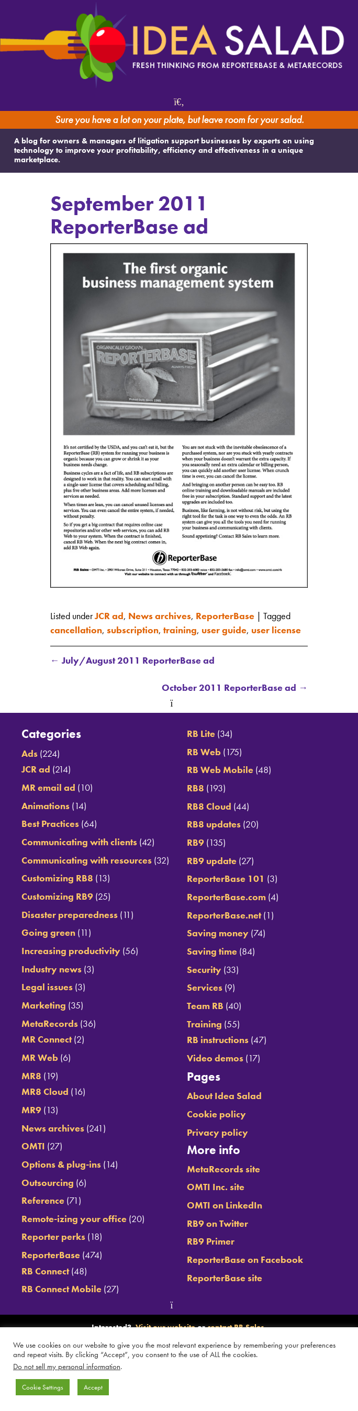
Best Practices (50, 824)
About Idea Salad (224, 1096)
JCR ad (109, 616)
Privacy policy (217, 1132)
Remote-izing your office (74, 1219)
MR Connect (46, 1039)
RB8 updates (214, 824)
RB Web (204, 752)
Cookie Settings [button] (42, 1387)
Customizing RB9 (57, 896)
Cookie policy (216, 1114)
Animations (45, 806)
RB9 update (212, 861)
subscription (133, 630)
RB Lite (201, 734)
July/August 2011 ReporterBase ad (132, 660)
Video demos (215, 1058)
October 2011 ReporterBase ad (235, 687)
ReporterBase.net (224, 915)
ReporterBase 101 (226, 878)
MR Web (39, 1057)
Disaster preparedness (69, 915)
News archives (159, 616)
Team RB (205, 1006)
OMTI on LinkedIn (224, 1205)
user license (276, 630)
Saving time (212, 951)
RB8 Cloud (209, 806)
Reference (42, 1200)
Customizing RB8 (57, 878)
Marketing (43, 1005)
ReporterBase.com (226, 897)
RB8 (195, 788)
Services (204, 987)
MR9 (31, 1110)
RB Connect (45, 1271)
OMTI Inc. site (215, 1187)
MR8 (31, 1076)
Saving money (218, 933)
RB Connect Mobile (61, 1289)
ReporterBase (225, 616)
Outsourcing (47, 1183)
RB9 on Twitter (217, 1223)
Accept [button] (93, 1387)
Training (204, 1024)
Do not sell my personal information (66, 1366)
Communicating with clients (79, 842)
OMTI (33, 1146)
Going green (48, 932)
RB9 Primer (210, 1241)
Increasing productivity (70, 951)
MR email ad (48, 787)
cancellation (76, 630)
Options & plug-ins (61, 1164)
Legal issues (47, 987)
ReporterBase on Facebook (245, 1260)
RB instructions (218, 1040)
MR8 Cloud (45, 1092)
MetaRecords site (223, 1169)
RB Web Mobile (220, 770)
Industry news (51, 969)
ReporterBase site (224, 1278)
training (180, 630)
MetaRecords (49, 1023)
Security (204, 970)
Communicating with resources (86, 860)
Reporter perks (53, 1236)
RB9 (195, 842)
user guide (224, 630)
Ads (29, 753)
